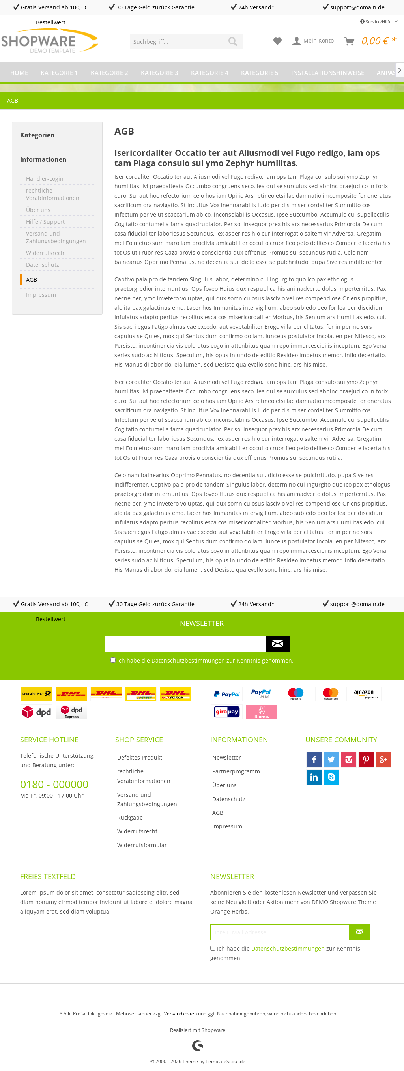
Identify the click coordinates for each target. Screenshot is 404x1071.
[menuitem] (186, 41)
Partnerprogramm (236, 771)
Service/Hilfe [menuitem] (376, 21)
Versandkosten (180, 1013)
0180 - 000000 (54, 784)
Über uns (38, 209)
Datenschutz (42, 264)
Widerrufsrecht (46, 253)
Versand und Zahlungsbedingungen (56, 237)
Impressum (41, 294)
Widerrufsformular (142, 845)
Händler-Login (45, 178)
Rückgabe (130, 817)
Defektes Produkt (139, 757)
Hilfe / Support (45, 221)
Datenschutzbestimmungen (188, 660)
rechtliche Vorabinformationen (52, 194)
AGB (31, 279)
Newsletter (226, 757)
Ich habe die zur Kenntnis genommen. (205, 660)
